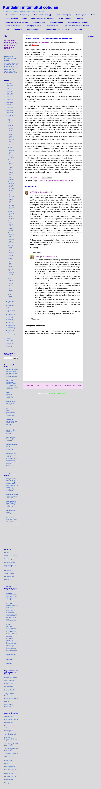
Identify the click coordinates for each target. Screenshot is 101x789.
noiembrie (11, 301)
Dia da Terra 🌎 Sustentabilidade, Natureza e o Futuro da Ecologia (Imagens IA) (12, 485)
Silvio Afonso (10, 518)
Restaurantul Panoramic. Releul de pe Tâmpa (11, 152)
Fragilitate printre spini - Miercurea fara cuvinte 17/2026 (12, 385)
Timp (7, 29)
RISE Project (8, 580)
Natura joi (7, 763)
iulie (9, 317)
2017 (8, 107)
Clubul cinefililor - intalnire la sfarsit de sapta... (11, 173)
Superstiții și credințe (33, 26)
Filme (24, 18)
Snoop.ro (9, 663)
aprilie (10, 325)
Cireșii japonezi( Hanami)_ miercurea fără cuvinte (12, 373)
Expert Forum (10, 604)
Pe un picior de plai (10, 296)
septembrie (11, 310)
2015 (8, 113)
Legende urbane (39, 22)
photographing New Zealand (11, 502)
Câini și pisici (81, 15)
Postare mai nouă (33, 386)
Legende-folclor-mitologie (77, 22)
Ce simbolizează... (52, 26)
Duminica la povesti (10, 776)
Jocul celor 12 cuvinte (11, 753)
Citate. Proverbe (12, 18)
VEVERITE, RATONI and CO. (11, 420)
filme (72, 181)
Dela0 (8, 625)
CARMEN (33, 192)
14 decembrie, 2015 (49, 257)
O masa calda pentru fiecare (10, 127)
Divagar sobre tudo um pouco (11, 479)
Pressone (9, 660)
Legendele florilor (56, 22)
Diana (37, 257)
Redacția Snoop (9, 576)
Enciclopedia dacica (10, 677)
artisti (41, 181)
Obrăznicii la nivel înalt (11, 207)
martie (10, 328)
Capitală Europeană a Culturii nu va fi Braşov (11, 186)
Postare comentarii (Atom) (58, 393)
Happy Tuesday (10, 403)
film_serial (60, 181)
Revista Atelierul (9, 687)
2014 (8, 338)
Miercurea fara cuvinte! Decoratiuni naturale (11, 138)
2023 (8, 91)
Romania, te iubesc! (10, 562)
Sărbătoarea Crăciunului (11, 162)
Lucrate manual (33, 29)
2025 (8, 86)
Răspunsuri (36, 253)
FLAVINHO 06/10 (11, 519)
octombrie (11, 305)
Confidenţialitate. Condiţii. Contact (57, 29)
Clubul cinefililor (9, 757)
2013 (8, 341)
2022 (8, 94)
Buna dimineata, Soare (11, 770)
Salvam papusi (8, 731)
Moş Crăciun (10, 120)
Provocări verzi (9, 722)
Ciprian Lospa (8, 559)
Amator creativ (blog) (64, 15)
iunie (9, 319)
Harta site (78, 29)
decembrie (11, 115)
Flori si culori (8, 760)
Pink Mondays (8, 779)
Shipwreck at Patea (12, 505)
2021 (8, 96)
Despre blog (24, 15)
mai (9, 322)
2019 (8, 102)
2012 (8, 343)
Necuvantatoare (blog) (42, 15)
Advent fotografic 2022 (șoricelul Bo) (11, 749)
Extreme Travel (9, 690)
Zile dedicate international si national (78, 26)
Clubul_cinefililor (49, 181)
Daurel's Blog (10, 437)
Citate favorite (8, 716)
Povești (80, 18)
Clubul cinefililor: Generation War (11, 262)
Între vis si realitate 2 (9, 381)
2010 (8, 346)
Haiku (8, 512)
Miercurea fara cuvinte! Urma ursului (11, 272)
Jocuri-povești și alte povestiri (17, 22)
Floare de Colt (11, 453)
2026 (8, 83)
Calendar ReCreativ (10, 734)
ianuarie (10, 335)
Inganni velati (10, 430)
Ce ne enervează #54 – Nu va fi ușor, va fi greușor (12, 596)
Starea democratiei (10, 680)
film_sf (67, 181)
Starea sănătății (9, 573)
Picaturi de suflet (12, 369)
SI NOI (8, 393)
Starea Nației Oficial (10, 555)
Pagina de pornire (53, 386)
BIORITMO (9, 431)
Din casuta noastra (9, 409)
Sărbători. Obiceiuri (13, 26)
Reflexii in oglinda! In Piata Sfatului (11, 215)
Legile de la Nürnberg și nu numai (10, 58)
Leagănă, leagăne (11, 496)
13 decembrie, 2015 (44, 192)
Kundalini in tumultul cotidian (30, 7)
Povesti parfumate (9, 766)
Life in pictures (8, 783)
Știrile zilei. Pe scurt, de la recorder (10, 566)
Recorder (7, 552)
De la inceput (10, 15)
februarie (11, 330)
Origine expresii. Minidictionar (42, 18)
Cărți (93, 15)
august (10, 314)
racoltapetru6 (10, 510)
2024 (8, 88)
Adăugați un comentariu (35, 326)
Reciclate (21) (10, 439)
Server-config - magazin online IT (9, 705)
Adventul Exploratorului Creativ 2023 (11, 739)
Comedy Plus (10, 401)
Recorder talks (8, 570)
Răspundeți (33, 248)
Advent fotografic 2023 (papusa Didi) (11, 744)
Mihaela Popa (8, 683)
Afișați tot (16, 468)
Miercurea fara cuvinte (11, 698)
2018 (8, 105)
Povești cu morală (65, 18)
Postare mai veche (73, 386)
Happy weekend (9, 773)
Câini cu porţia (10, 229)
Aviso (8, 448)
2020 (8, 99)
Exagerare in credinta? (10, 223)
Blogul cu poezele (12, 494)
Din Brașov (18, 29)
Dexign (6, 701)
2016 (8, 110)
